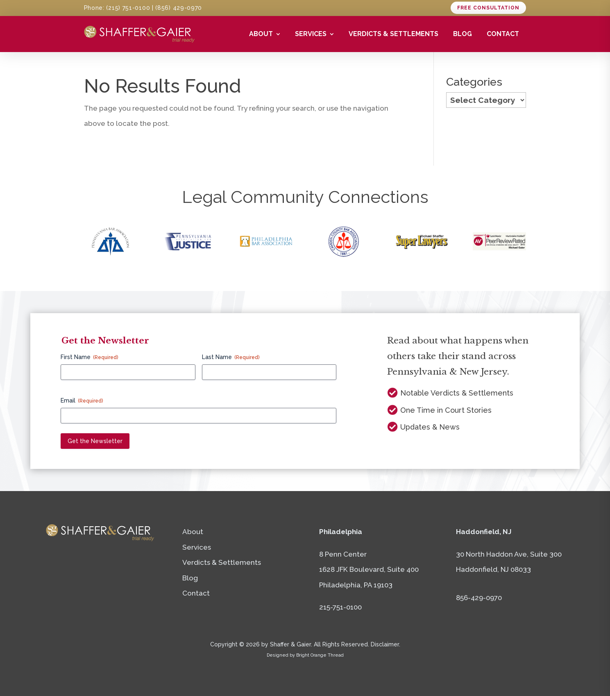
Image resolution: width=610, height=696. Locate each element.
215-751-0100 (340, 607)
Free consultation (488, 8)
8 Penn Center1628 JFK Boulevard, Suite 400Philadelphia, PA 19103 (369, 569)
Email (82, 401)
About (261, 34)
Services (311, 34)
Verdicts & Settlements (393, 34)
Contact (503, 34)
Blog (462, 34)
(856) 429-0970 (178, 8)
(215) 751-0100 (128, 8)
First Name (89, 357)
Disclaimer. (385, 644)
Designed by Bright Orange (305, 655)
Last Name (230, 357)
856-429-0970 (479, 598)
